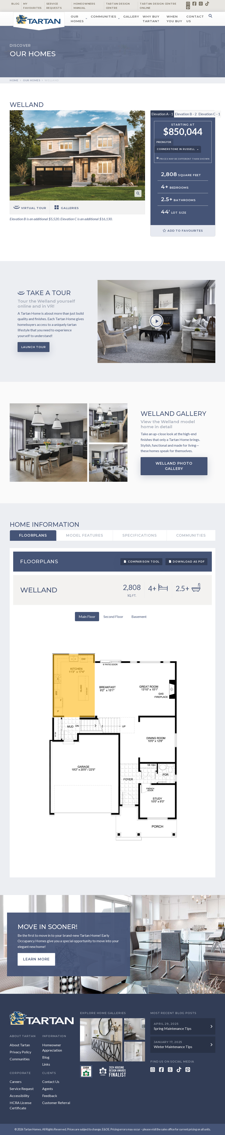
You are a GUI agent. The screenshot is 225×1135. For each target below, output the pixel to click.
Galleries (66, 208)
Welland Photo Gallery (174, 466)
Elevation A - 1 (162, 114)
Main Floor (87, 616)
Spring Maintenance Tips (172, 1028)
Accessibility (19, 1095)
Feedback (49, 1095)
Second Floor (113, 616)
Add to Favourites (183, 230)
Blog (15, 3)
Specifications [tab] (139, 535)
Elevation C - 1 (209, 114)
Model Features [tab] (84, 535)
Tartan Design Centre (118, 5)
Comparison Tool (141, 561)
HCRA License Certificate (20, 1105)
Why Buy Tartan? (151, 19)
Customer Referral (56, 1103)
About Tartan (20, 1045)
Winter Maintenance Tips (173, 1047)
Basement (139, 616)
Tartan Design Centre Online (158, 5)
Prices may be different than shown (183, 159)
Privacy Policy (20, 1052)
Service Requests (54, 5)
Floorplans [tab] (33, 535)
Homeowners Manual (84, 5)
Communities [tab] (191, 535)
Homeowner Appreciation (52, 1047)
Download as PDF (186, 561)
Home (14, 80)
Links (46, 1064)
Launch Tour (33, 347)
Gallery (131, 16)
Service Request (22, 1088)
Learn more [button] (36, 959)
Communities (103, 16)
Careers (16, 1081)
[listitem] (74, 685)
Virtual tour (29, 208)
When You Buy (174, 19)
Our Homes (77, 19)
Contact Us (195, 19)
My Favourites (32, 5)
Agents (47, 1088)
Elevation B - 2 (186, 114)
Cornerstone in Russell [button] (176, 149)
